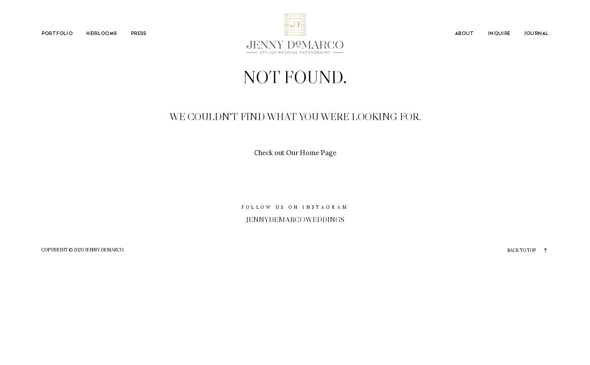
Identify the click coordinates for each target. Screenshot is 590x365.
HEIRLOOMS (101, 33)
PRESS (139, 33)
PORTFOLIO (57, 33)
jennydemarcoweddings (295, 219)
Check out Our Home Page (295, 153)
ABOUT (464, 33)
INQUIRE (499, 33)
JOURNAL (536, 33)
